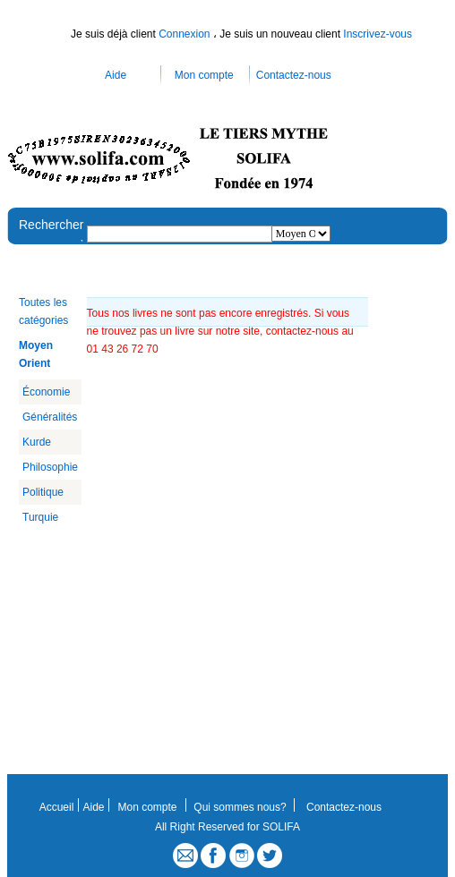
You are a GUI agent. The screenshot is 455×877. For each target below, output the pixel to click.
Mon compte (204, 75)
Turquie (40, 517)
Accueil (56, 807)
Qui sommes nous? (239, 807)
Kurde (36, 442)
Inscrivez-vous (377, 34)
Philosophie (50, 467)
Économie (46, 392)
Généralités (49, 417)
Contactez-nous (293, 75)
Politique (43, 492)
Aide (115, 75)
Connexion (186, 34)
